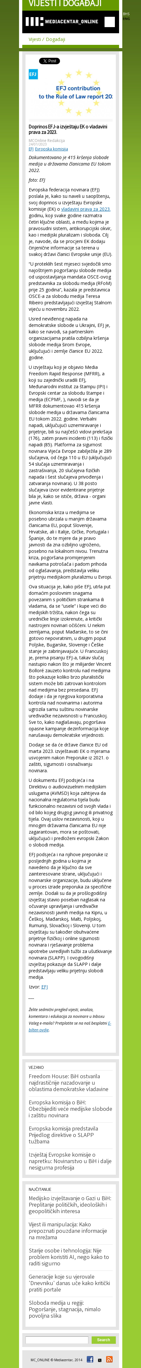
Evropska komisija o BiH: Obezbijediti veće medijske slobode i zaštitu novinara (70, 1109)
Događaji (55, 39)
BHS (126, 14)
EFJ (31, 149)
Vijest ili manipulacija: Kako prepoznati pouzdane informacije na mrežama (68, 1231)
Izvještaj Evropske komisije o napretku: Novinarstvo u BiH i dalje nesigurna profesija (70, 1161)
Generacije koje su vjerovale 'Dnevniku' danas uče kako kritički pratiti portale (69, 1283)
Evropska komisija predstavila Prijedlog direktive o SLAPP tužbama (63, 1135)
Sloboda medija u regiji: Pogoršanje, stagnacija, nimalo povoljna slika (65, 1310)
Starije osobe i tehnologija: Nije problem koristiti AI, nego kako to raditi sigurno (69, 1257)
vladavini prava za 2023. (86, 209)
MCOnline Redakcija (47, 140)
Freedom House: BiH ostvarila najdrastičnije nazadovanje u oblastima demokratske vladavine (68, 1083)
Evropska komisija (51, 149)
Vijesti (35, 39)
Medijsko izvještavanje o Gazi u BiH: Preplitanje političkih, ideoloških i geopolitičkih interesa (70, 1205)
